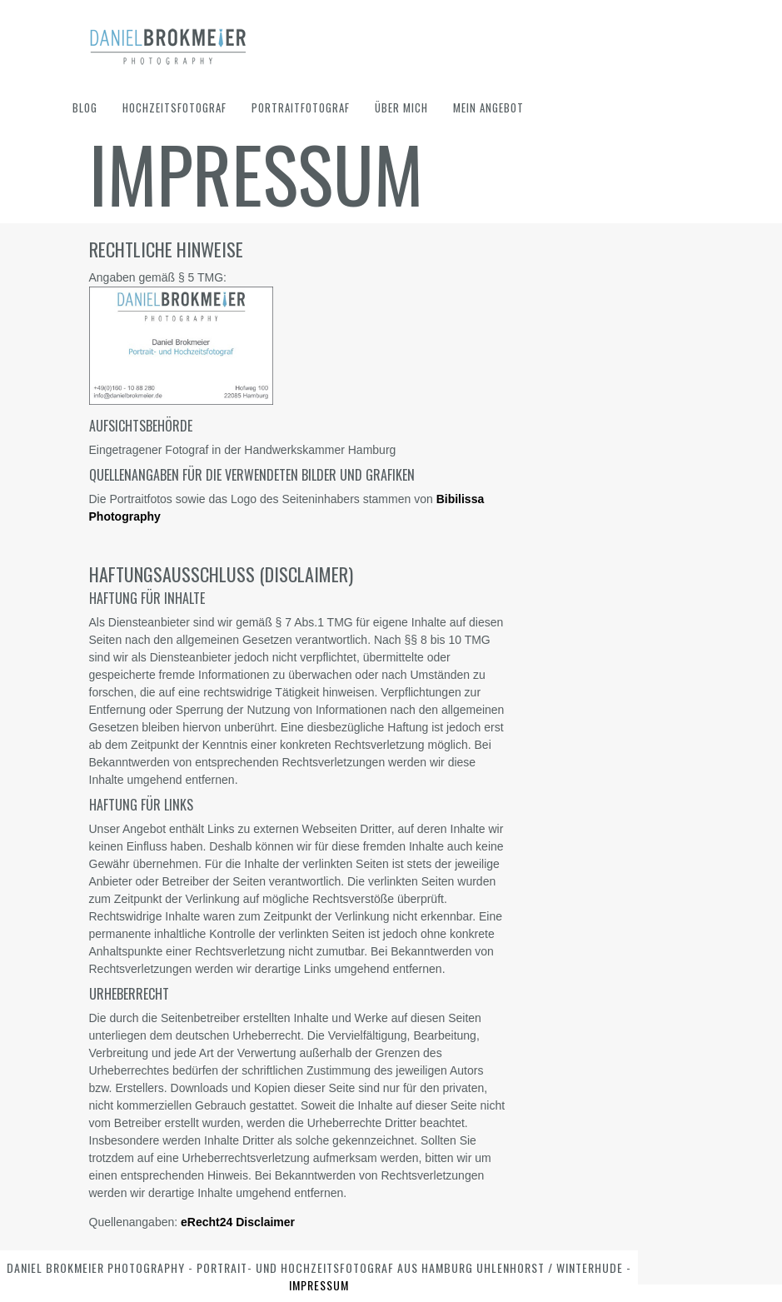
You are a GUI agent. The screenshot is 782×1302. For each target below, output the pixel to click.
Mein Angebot (488, 108)
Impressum (319, 1285)
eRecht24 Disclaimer (238, 1222)
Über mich (401, 108)
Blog (84, 108)
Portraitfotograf (301, 108)
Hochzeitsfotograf (174, 108)
